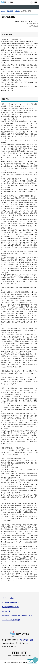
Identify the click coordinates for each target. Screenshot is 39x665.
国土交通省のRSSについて (10, 607)
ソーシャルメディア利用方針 (11, 620)
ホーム (3, 11)
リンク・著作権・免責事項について (13, 602)
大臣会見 (17, 11)
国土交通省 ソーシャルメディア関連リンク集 (17, 615)
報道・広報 (10, 11)
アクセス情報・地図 (26, 640)
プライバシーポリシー (9, 598)
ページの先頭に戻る (33, 661)
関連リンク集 (6, 611)
